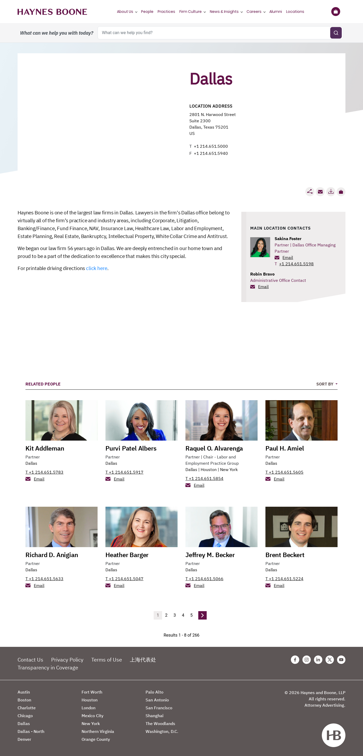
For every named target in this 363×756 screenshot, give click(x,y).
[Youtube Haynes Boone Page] (341, 659)
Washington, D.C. (162, 731)
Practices (166, 11)
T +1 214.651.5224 (284, 578)
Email (287, 257)
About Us (125, 11)
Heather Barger (126, 555)
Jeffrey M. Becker (210, 555)
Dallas (31, 463)
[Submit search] (336, 33)
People (147, 11)
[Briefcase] (335, 11)
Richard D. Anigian (51, 555)
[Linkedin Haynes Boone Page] (318, 659)
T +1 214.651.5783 (44, 472)
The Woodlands (160, 723)
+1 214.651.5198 (296, 263)
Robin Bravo (262, 274)
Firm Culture (190, 11)
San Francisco (159, 707)
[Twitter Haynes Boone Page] (329, 659)
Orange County (96, 739)
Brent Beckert (284, 555)
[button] (341, 191)
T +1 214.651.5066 (204, 578)
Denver (24, 739)
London (88, 707)
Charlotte (27, 707)
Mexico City (92, 715)
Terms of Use (106, 659)
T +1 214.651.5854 (204, 478)
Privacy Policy (67, 659)
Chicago (25, 715)
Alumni (275, 11)
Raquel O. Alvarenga (214, 448)
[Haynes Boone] (52, 11)
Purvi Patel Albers (130, 448)
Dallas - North (31, 731)
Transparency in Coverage (48, 667)
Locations (295, 11)
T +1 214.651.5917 (124, 472)
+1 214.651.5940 (211, 153)
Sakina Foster (288, 238)
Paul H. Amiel (284, 448)
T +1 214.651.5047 (124, 578)
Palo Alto (154, 692)
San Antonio (157, 699)
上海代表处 (143, 659)
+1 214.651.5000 (211, 146)
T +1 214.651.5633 (44, 578)
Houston (209, 469)
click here (96, 268)
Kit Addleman (44, 448)
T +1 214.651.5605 (284, 472)
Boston (24, 699)
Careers (254, 11)
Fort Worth (92, 692)
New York (229, 469)
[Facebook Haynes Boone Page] (295, 659)
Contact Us (30, 659)
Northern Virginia (98, 731)
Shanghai (154, 715)
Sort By (325, 384)
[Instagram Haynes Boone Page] (306, 659)
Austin (24, 692)
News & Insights (224, 11)
